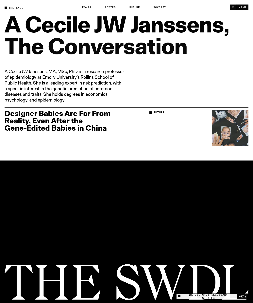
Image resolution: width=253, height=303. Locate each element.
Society (159, 7)
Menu (242, 7)
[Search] (233, 7)
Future (134, 7)
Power (86, 7)
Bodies (110, 7)
